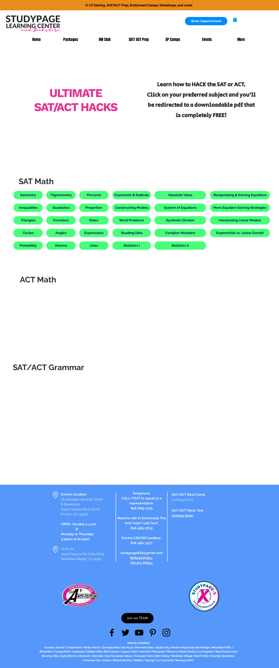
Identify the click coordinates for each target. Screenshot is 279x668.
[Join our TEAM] (137, 618)
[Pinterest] (153, 632)
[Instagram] (166, 632)
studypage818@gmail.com (141, 553)
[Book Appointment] (206, 21)
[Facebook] (112, 632)
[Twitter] (125, 632)
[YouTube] (139, 632)
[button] (235, 19)
